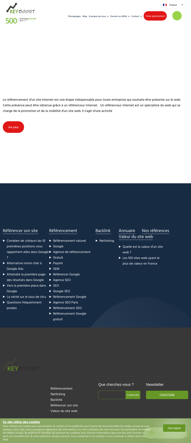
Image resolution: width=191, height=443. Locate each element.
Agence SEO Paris (65, 302)
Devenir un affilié (118, 16)
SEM (56, 268)
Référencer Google (66, 274)
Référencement (63, 230)
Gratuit (58, 257)
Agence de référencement (72, 251)
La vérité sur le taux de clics (26, 296)
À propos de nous (97, 16)
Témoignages (74, 16)
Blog (85, 16)
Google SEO (61, 291)
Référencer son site (20, 230)
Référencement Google (69, 296)
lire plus (13, 127)
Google (58, 246)
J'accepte (174, 427)
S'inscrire (167, 394)
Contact (135, 16)
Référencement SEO (67, 307)
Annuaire (127, 230)
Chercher (133, 395)
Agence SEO (62, 279)
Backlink (103, 230)
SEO (56, 285)
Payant (58, 263)
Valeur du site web (136, 236)
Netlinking (106, 240)
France (173, 5)
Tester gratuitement (155, 16)
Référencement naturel (69, 240)
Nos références (155, 230)
